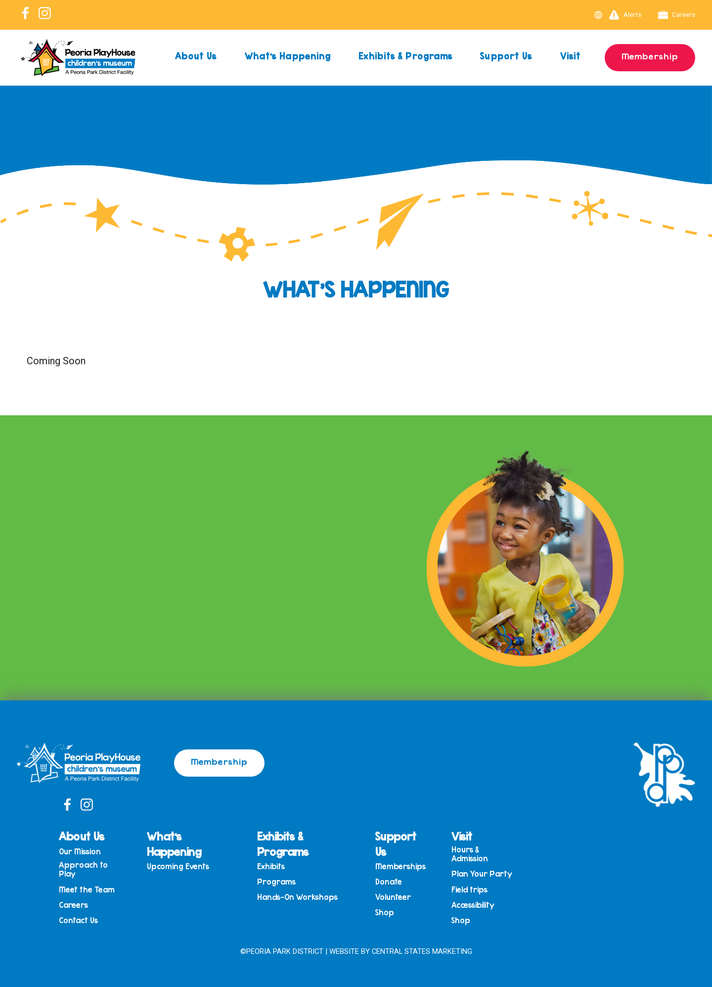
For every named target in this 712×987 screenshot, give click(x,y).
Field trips (469, 889)
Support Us (506, 56)
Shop (384, 912)
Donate (388, 882)
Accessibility (472, 905)
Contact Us (78, 920)
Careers (677, 15)
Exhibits (271, 866)
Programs (276, 882)
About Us (196, 56)
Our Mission (80, 851)
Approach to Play (83, 869)
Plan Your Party (481, 874)
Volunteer (393, 897)
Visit (570, 56)
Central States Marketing (422, 951)
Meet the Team (87, 889)
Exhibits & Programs (405, 56)
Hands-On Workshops (297, 897)
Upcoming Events (178, 866)
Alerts (625, 15)
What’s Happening (288, 56)
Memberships (400, 866)
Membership (650, 56)
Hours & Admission (469, 854)
